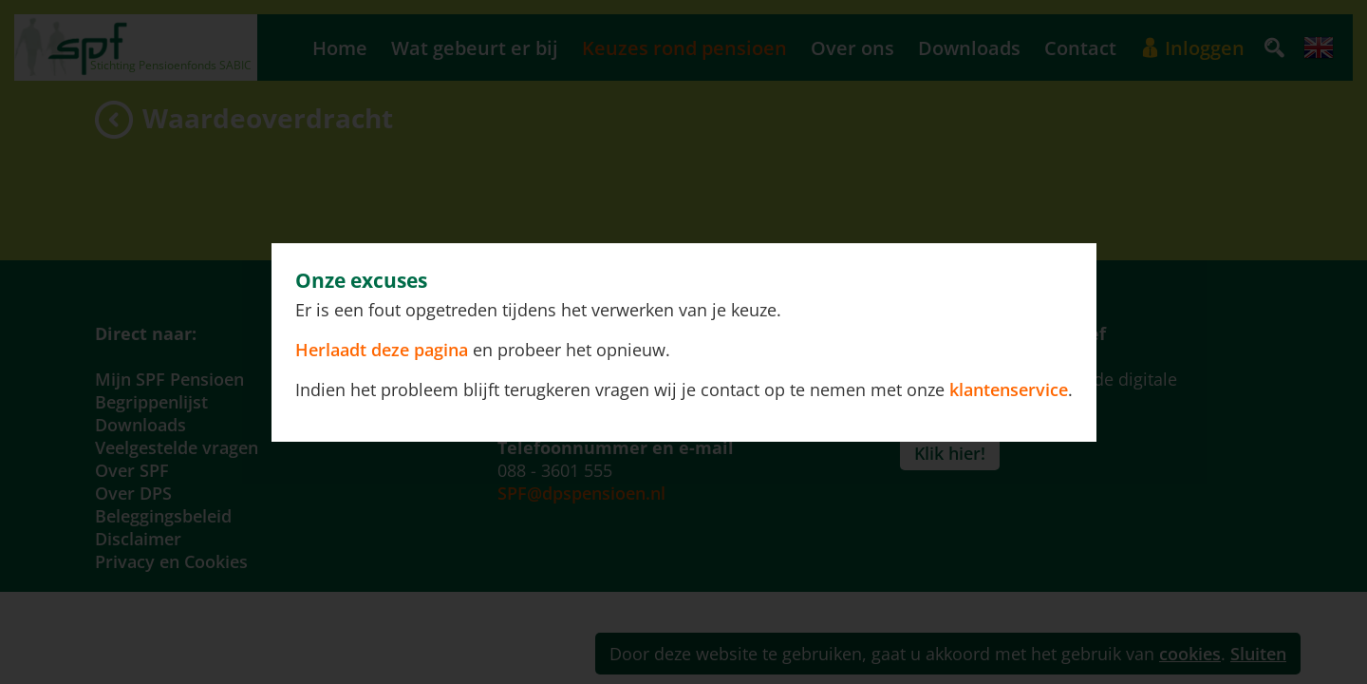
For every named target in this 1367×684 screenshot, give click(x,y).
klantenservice (1008, 389)
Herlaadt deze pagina (384, 349)
